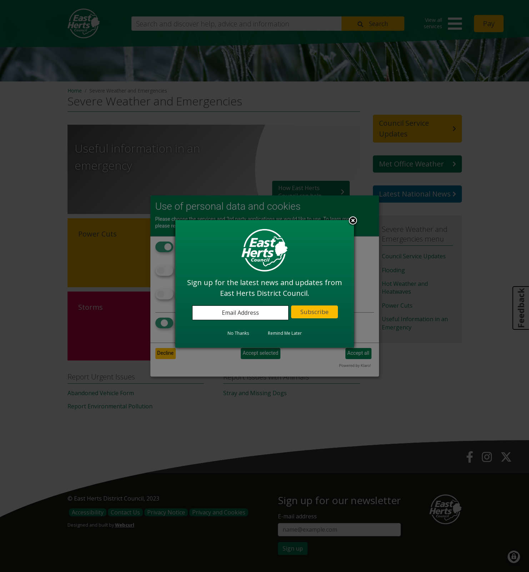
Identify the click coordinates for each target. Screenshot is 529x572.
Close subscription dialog (353, 221)
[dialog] (264, 283)
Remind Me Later (285, 333)
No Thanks (238, 333)
